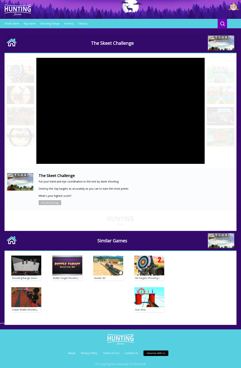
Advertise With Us (155, 348)
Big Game (30, 23)
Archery (68, 23)
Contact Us (131, 348)
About (72, 348)
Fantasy (83, 23)
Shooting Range (50, 23)
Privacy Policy (89, 348)
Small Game (12, 23)
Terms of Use (111, 348)
